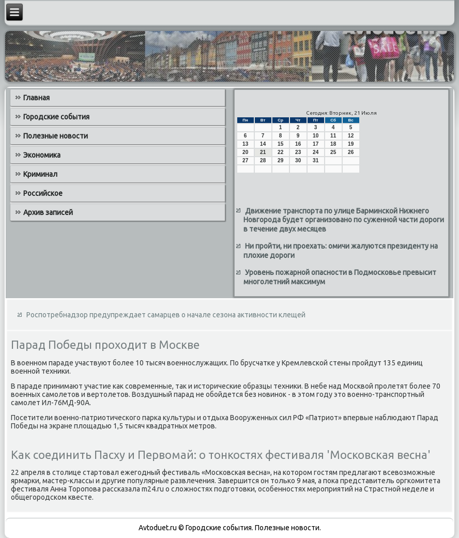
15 (280, 144)
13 (245, 144)
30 (298, 160)
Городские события (56, 117)
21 (263, 152)
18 (333, 144)
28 (263, 160)
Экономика (41, 155)
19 (351, 144)
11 (333, 136)
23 (298, 152)
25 (333, 152)
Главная (36, 98)
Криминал (40, 174)
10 (315, 136)
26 (351, 152)
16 (298, 144)
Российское (43, 193)
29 (280, 160)
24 (315, 152)
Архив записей (48, 212)
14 (263, 144)
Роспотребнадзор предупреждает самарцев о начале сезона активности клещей (165, 315)
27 (245, 160)
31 (315, 160)
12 (351, 136)
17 (315, 144)
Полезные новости (55, 136)
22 (280, 152)
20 (245, 152)
